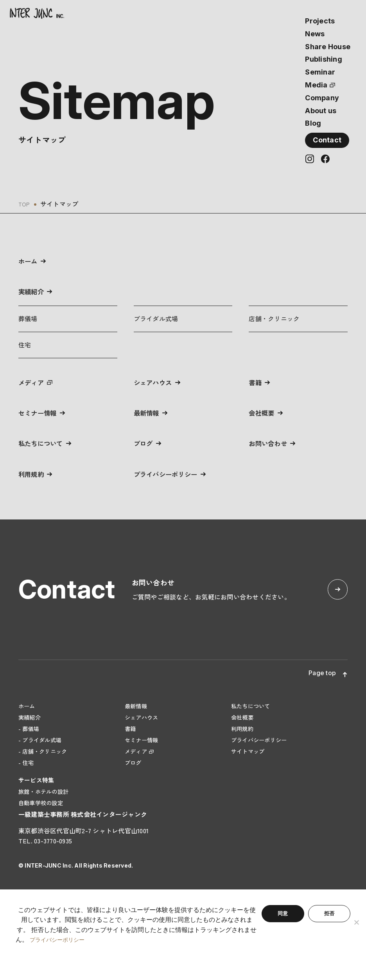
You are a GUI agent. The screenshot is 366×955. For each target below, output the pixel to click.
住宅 (24, 344)
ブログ (144, 443)
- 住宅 (26, 762)
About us (320, 111)
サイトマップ (249, 751)
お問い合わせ (270, 443)
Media (316, 85)
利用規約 (32, 474)
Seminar (320, 72)
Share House (327, 47)
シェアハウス (155, 382)
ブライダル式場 (156, 318)
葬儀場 (28, 318)
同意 (283, 914)
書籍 (256, 382)
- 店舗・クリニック (44, 751)
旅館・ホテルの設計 (45, 791)
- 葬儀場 (29, 728)
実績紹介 (32, 291)
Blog (313, 123)
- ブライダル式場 (41, 740)
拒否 (329, 914)
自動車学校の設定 (42, 803)
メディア (32, 382)
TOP (25, 203)
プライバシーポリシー (169, 474)
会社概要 (263, 412)
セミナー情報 (39, 412)
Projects (320, 21)
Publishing (323, 59)
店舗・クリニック (274, 318)
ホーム (29, 261)
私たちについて (43, 443)
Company (322, 98)
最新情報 (148, 412)
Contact (327, 140)
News (315, 34)
